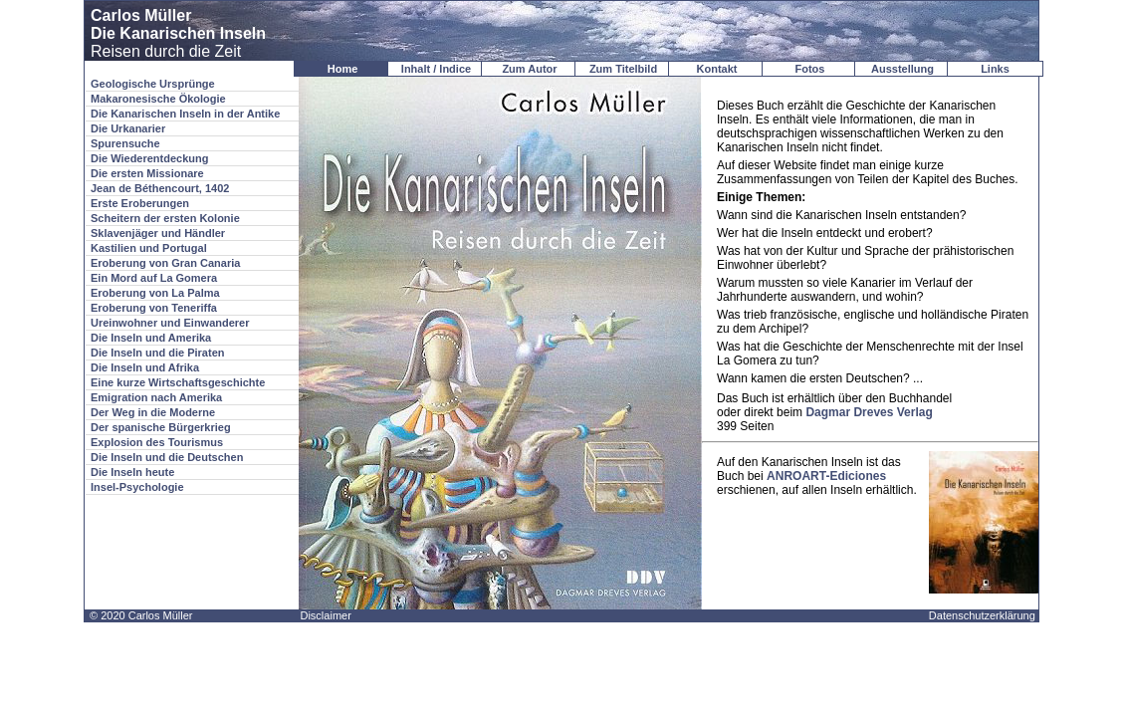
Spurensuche (125, 143)
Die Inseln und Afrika (145, 367)
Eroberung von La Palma (155, 293)
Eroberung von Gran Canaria (165, 263)
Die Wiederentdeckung (149, 158)
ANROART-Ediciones (826, 476)
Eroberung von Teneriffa (154, 308)
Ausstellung (902, 69)
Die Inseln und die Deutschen (167, 457)
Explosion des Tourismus (157, 442)
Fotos (810, 69)
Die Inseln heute (132, 472)
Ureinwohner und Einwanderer (170, 323)
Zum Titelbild (623, 69)
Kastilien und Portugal (149, 248)
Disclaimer (325, 615)
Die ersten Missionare (147, 173)
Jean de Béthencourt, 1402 (160, 188)
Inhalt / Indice (436, 69)
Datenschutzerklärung (982, 615)
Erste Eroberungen (140, 203)
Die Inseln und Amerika (151, 338)
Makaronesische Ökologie (158, 99)
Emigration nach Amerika (156, 397)
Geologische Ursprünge (153, 84)
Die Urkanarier (128, 128)
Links (995, 69)
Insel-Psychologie (137, 487)
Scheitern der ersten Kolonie (165, 218)
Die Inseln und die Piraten (157, 352)
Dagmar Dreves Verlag (868, 412)
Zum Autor (529, 69)
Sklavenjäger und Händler (158, 233)
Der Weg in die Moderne (153, 412)
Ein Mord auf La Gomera (154, 278)
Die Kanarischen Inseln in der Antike (185, 114)
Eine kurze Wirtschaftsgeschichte (178, 382)
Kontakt (717, 69)
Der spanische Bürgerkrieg (161, 427)
